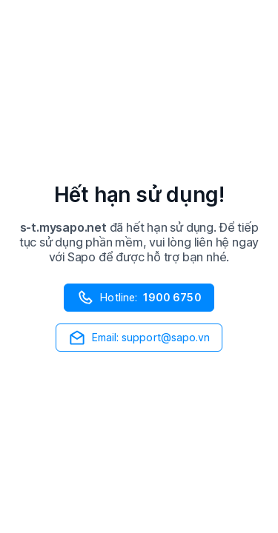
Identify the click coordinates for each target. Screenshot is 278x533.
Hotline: (138, 297)
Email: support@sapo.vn (139, 337)
